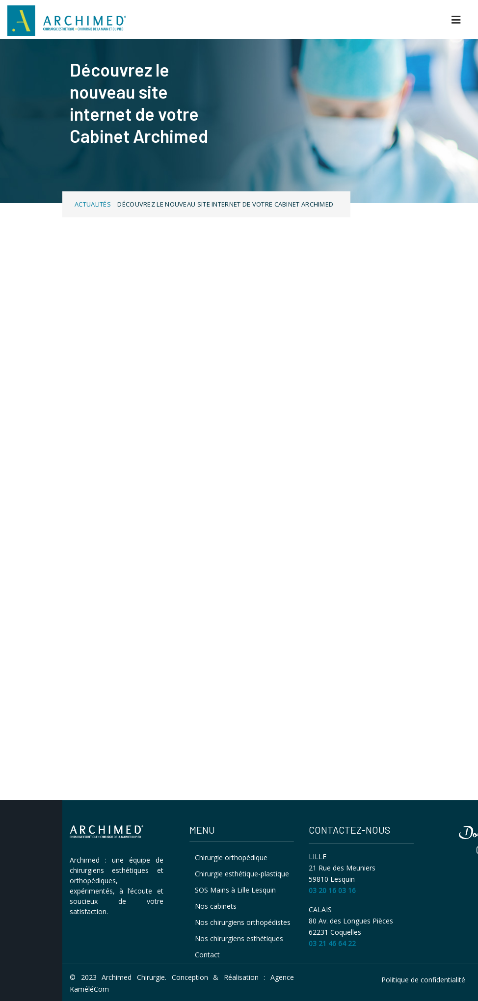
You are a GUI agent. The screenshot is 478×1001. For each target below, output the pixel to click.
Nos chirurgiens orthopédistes (243, 922)
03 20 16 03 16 (332, 890)
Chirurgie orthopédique (231, 857)
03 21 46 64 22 (332, 943)
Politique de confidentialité (423, 979)
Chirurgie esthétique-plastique (242, 873)
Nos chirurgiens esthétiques (239, 938)
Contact (207, 954)
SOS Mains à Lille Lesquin (235, 890)
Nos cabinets (216, 906)
